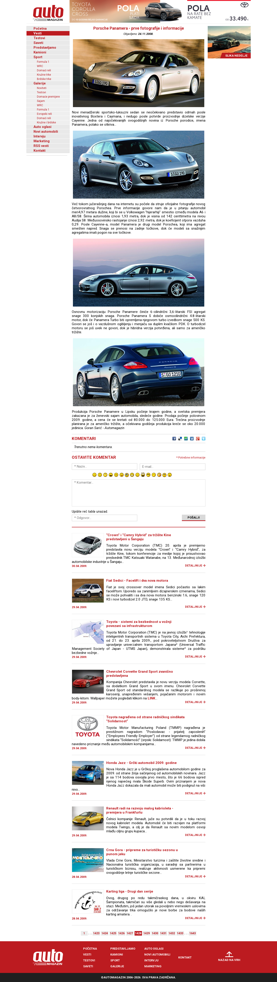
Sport (38, 57)
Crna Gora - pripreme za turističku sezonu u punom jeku (142, 852)
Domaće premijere (48, 96)
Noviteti (41, 88)
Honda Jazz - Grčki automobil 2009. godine (141, 763)
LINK (151, 698)
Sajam (41, 101)
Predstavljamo (45, 48)
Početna (40, 28)
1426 (121, 933)
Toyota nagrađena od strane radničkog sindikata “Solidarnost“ (145, 719)
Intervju (40, 136)
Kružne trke (44, 74)
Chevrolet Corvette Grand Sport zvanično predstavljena (139, 674)
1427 (130, 933)
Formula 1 (43, 61)
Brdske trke (44, 79)
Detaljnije (193, 565)
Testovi (39, 38)
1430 (155, 933)
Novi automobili (46, 132)
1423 (96, 933)
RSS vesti (41, 146)
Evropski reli (44, 113)
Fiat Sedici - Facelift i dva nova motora (137, 581)
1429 (146, 933)
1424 (104, 933)
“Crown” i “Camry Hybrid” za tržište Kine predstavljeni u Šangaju (138, 537)
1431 (163, 933)
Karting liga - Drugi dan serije (129, 891)
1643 (192, 933)
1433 (180, 933)
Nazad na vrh (229, 960)
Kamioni (40, 52)
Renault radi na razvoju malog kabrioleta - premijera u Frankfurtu (139, 810)
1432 (172, 933)
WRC (40, 66)
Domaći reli (44, 70)
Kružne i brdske (46, 122)
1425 (113, 933)
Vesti (38, 33)
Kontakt (40, 151)
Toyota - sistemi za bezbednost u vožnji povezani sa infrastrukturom (138, 624)
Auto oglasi (42, 127)
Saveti (38, 43)
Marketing (42, 141)
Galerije (40, 83)
